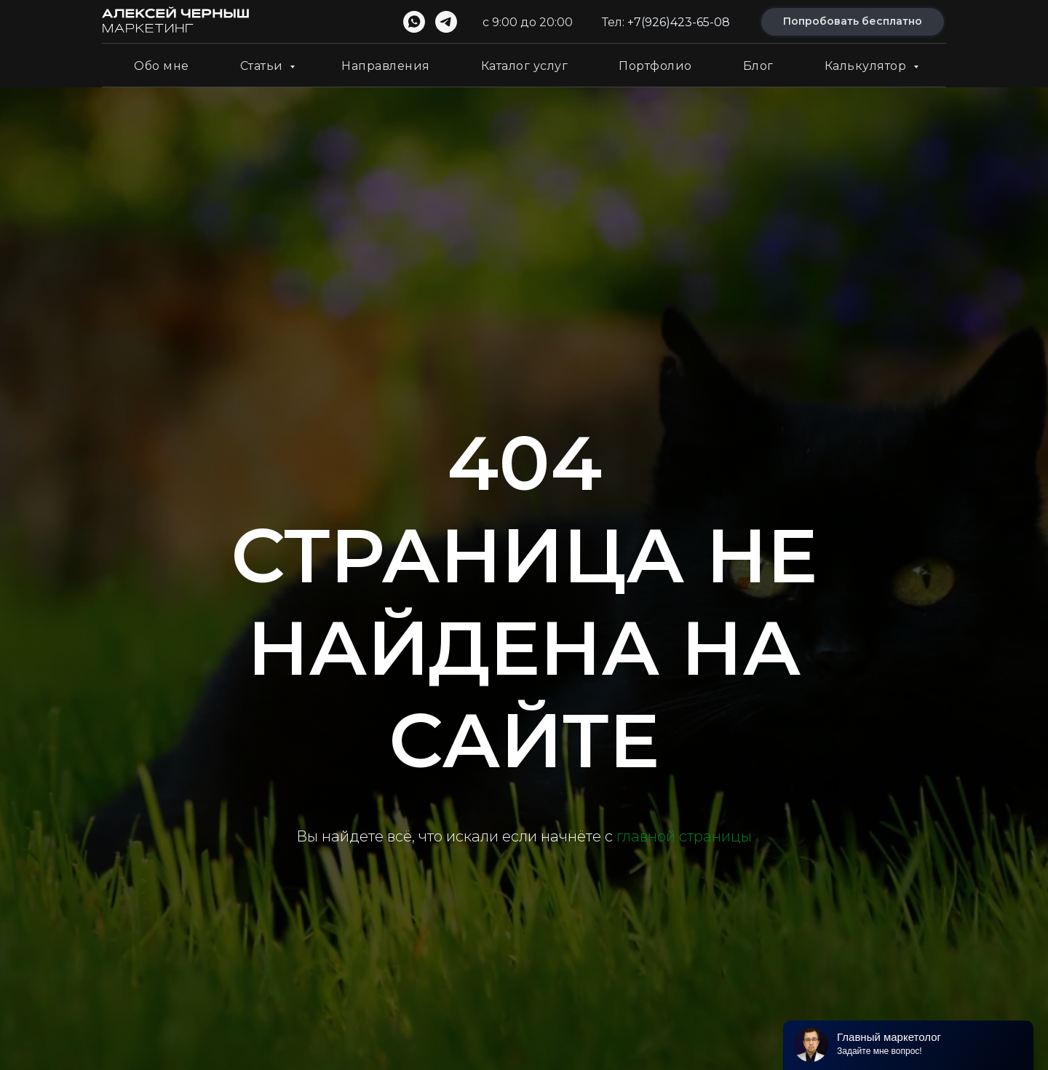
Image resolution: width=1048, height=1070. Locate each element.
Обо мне (161, 66)
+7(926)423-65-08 (678, 22)
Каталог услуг (524, 66)
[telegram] (446, 22)
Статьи (263, 66)
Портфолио (655, 66)
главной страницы (684, 836)
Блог (758, 66)
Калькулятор (867, 66)
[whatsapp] (414, 22)
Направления (385, 66)
